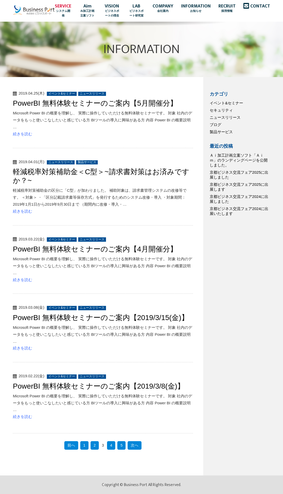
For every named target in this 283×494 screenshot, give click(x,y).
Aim (87, 11)
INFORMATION (196, 8)
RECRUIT (227, 8)
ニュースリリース (225, 117)
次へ (134, 445)
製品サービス (221, 132)
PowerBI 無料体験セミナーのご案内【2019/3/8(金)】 (98, 386)
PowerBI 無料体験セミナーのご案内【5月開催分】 (95, 103)
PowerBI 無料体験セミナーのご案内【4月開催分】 (95, 249)
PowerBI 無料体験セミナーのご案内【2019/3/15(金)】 (101, 318)
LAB (136, 11)
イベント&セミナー (226, 103)
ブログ (215, 124)
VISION (112, 11)
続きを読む (22, 134)
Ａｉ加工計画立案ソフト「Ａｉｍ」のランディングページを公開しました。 (239, 160)
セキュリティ (221, 110)
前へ (71, 445)
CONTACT (260, 6)
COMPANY (163, 8)
